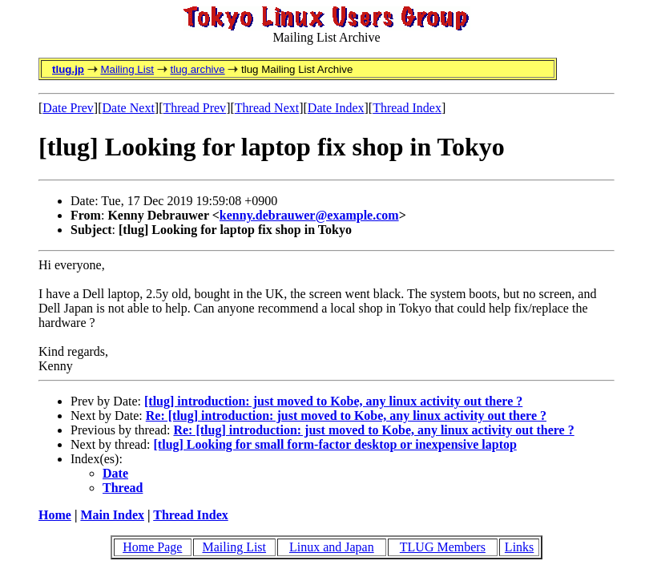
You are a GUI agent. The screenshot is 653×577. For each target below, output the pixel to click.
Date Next (129, 108)
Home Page (152, 547)
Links (519, 547)
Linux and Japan (331, 547)
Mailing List (127, 69)
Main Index (112, 515)
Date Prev (68, 108)
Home (54, 515)
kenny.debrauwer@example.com (309, 215)
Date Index (336, 108)
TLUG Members (443, 547)
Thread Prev (194, 108)
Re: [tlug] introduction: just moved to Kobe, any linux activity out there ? (346, 415)
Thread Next (267, 108)
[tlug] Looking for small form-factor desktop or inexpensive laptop (335, 444)
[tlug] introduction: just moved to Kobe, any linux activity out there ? (333, 401)
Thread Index (407, 108)
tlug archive (197, 69)
